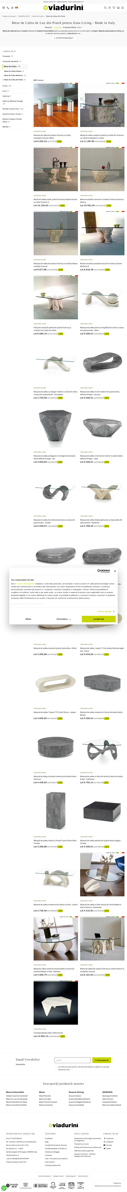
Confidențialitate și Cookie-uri (56, 1148)
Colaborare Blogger (52, 1152)
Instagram (108, 1142)
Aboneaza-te (102, 1060)
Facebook (108, 1138)
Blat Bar (7, 127)
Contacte (48, 1155)
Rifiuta (28, 619)
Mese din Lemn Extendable (16, 1099)
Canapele (8, 56)
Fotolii (7, 86)
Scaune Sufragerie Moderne (80, 1102)
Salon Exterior (108, 1099)
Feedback (49, 1138)
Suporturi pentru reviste (13, 114)
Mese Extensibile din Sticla (16, 1102)
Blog (46, 1142)
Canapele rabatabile (12, 61)
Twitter (107, 1148)
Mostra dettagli (104, 611)
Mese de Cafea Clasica (14, 71)
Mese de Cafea (38, 16)
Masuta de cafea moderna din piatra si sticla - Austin (56, 905)
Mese (42, 1092)
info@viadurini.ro (12, 1155)
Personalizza (63, 619)
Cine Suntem (50, 1162)
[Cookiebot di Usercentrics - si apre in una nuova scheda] (99, 571)
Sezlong (7, 96)
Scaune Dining (76, 1092)
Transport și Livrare (81, 1144)
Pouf (6, 91)
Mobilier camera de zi (13, 109)
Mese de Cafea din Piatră (55, 16)
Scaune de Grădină (76, 1105)
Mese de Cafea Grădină (111, 1105)
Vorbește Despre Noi (52, 1165)
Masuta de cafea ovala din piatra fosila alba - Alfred (55, 648)
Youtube (107, 1145)
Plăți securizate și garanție (84, 1151)
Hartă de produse (44, 1176)
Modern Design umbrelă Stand (12, 120)
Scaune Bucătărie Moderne (79, 1099)
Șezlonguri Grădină (109, 1096)
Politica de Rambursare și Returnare (87, 1147)
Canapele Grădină (109, 1102)
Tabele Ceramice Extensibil (16, 1096)
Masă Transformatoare (48, 1102)
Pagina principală (9, 16)
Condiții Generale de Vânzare (56, 1145)
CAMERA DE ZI (24, 16)
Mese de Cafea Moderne (15, 75)
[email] (72, 1060)
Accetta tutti (99, 619)
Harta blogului (70, 1176)
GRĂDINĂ (107, 1092)
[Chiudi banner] (115, 571)
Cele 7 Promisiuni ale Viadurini (56, 1159)
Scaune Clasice (75, 1096)
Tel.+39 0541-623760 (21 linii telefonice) (21, 1142)
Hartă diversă (82, 1176)
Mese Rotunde (45, 1096)
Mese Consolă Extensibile (16, 1105)
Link (67, 1070)
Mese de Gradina (46, 1105)
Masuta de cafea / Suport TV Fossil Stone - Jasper (55, 712)
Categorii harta (58, 1176)
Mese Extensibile (15, 1092)
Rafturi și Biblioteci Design (13, 102)
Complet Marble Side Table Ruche (48, 1033)
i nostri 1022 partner (25, 584)
